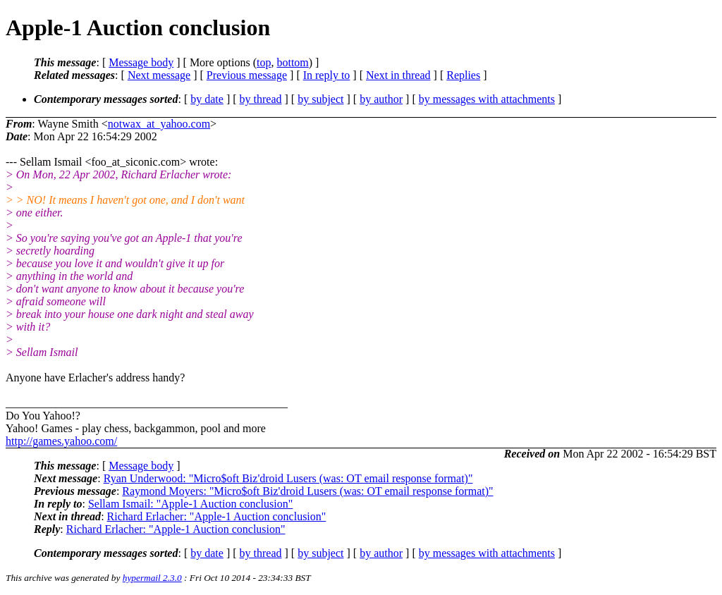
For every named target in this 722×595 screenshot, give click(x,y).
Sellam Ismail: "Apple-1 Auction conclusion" (190, 504)
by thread (261, 99)
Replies (463, 75)
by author (381, 99)
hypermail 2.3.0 (152, 577)
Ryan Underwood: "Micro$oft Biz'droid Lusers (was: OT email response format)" (288, 478)
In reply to (326, 75)
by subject (320, 99)
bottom (292, 62)
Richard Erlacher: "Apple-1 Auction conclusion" (216, 516)
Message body (141, 62)
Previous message (247, 75)
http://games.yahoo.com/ (61, 441)
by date (207, 99)
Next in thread (398, 75)
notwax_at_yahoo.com (159, 124)
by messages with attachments (487, 99)
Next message (159, 75)
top (264, 62)
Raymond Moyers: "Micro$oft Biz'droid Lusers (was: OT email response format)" (307, 491)
